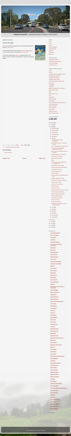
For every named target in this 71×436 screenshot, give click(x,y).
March (53, 213)
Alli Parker (52, 239)
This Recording (54, 392)
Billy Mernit (53, 247)
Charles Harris (53, 254)
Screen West (52, 109)
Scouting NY (53, 351)
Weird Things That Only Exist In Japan (59, 190)
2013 (51, 223)
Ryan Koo (52, 347)
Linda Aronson (53, 324)
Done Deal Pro (53, 279)
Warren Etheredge (54, 399)
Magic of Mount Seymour (56, 158)
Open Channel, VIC (53, 93)
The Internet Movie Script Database (58, 388)
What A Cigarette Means (56, 195)
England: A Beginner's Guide (57, 178)
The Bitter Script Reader (56, 383)
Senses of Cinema (53, 111)
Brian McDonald (54, 252)
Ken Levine (53, 319)
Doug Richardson (54, 282)
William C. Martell (54, 404)
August (53, 136)
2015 (51, 219)
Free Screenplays (53, 47)
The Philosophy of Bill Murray (57, 191)
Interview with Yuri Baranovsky (58, 193)
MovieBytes (53, 333)
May (53, 209)
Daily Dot (52, 266)
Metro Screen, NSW (53, 90)
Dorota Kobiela (25, 50)
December (54, 128)
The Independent (54, 385)
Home (24, 158)
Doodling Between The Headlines (58, 154)
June (53, 207)
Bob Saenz (52, 250)
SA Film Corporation (53, 63)
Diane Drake (53, 277)
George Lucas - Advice (56, 182)
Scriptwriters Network (55, 363)
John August (53, 308)
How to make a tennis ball (57, 156)
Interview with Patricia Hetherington (59, 167)
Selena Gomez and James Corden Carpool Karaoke (59, 204)
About (50, 43)
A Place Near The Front (56, 169)
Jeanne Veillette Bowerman (56, 301)
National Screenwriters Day (56, 338)
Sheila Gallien (53, 367)
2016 (51, 126)
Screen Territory (52, 107)
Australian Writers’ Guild (54, 79)
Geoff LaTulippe (54, 290)
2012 (51, 225)
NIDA (50, 91)
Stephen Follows (54, 374)
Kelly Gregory (53, 317)
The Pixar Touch (54, 390)
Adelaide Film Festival (54, 59)
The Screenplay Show (56, 171)
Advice (50, 45)
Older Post (42, 158)
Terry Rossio (53, 381)
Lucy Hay (52, 326)
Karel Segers (53, 315)
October (53, 132)
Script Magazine (54, 358)
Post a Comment (8, 152)
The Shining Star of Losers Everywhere (57, 140)
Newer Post (6, 158)
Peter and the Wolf (24, 52)
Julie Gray (52, 310)
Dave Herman (53, 270)
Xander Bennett (54, 408)
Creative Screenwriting (55, 263)
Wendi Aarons (53, 401)
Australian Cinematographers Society (57, 74)
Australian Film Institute (54, 77)
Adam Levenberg (54, 235)
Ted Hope (52, 379)
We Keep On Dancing (56, 201)
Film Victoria (51, 83)
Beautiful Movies (55, 186)
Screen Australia (52, 99)
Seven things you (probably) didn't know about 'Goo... (58, 163)
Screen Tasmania (53, 106)
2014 (51, 221)
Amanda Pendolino (54, 242)
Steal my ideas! (54, 370)
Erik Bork (52, 284)
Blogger (43, 430)
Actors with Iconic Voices (56, 197)
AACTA (50, 70)
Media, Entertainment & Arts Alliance (57, 88)
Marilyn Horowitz (54, 328)
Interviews (51, 50)
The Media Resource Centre (55, 61)
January (53, 217)
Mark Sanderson (54, 331)
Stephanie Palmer (54, 372)
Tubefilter (52, 395)
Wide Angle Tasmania (53, 113)
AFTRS (50, 72)
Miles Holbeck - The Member (57, 165)
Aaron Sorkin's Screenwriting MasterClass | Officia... (57, 149)
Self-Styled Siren (54, 365)
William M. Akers (54, 406)
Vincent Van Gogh (15, 147)
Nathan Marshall (54, 335)
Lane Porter (53, 322)
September (54, 134)
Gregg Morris (53, 294)
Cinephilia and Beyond (55, 261)
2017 (51, 124)
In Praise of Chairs (55, 188)
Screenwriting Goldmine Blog (57, 356)
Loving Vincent (10, 47)
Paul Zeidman (53, 342)
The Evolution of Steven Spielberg (58, 180)
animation (8, 147)
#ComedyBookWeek (55, 233)
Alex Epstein (53, 237)
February (54, 215)
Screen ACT (51, 97)
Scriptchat (52, 360)
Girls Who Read (54, 173)
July (53, 138)
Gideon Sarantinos (54, 292)
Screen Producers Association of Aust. (57, 102)
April (53, 211)
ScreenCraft (53, 354)
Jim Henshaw (53, 306)
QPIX (50, 95)
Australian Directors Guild (54, 75)
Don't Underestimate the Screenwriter (59, 146)
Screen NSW (52, 100)
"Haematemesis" (52, 48)
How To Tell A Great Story (57, 184)
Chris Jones (53, 259)
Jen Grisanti (53, 303)
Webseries (51, 54)
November (54, 130)
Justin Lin (52, 312)
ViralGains (52, 397)
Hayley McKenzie (54, 297)
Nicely (52, 160)
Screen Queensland (53, 104)
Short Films (51, 52)
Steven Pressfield (54, 376)
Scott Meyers (53, 349)
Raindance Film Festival (56, 344)
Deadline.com (53, 275)
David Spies (53, 272)
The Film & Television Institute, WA (56, 81)
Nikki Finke (53, 340)
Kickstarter (17, 55)
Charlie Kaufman (54, 257)
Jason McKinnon (54, 299)
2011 (51, 227)
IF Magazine (51, 84)
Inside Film (51, 86)
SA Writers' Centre (53, 65)
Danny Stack (53, 268)
